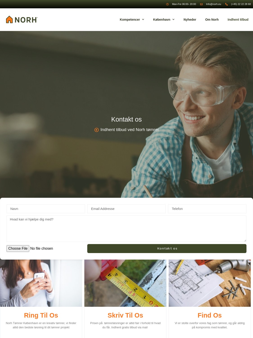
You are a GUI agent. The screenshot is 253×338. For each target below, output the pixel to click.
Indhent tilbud (238, 19)
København (164, 19)
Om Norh (212, 19)
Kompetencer (132, 19)
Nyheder (190, 19)
